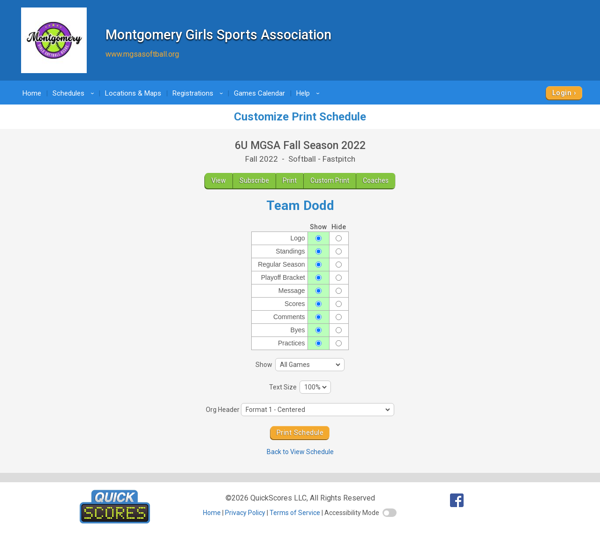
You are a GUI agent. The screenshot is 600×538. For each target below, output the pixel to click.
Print (290, 180)
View (218, 180)
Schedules (74, 93)
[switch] (389, 512)
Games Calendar (259, 93)
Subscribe (254, 180)
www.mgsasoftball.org (142, 54)
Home (31, 93)
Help (309, 93)
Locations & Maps (133, 93)
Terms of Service (295, 512)
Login (561, 93)
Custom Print (329, 180)
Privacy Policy (245, 512)
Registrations (199, 93)
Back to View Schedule (300, 452)
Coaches (376, 180)
